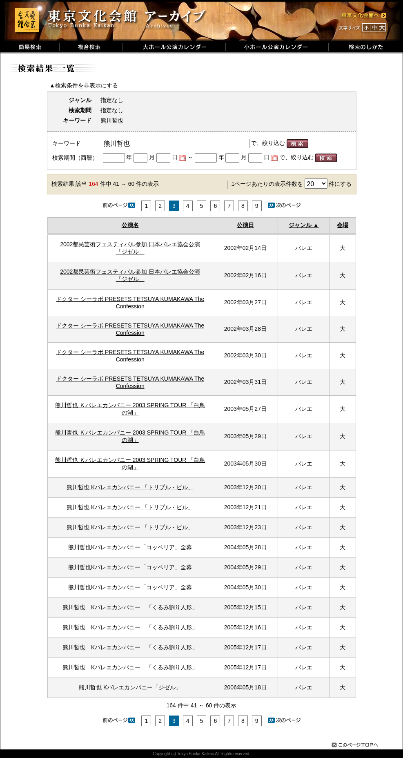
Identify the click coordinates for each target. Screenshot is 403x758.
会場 (342, 225)
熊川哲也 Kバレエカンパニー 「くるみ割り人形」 (130, 607)
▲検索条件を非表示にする (83, 85)
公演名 (130, 225)
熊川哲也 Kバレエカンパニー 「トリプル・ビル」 (130, 487)
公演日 (245, 225)
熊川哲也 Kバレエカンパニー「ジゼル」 (130, 687)
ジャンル (300, 225)
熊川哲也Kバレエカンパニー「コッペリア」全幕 (130, 547)
